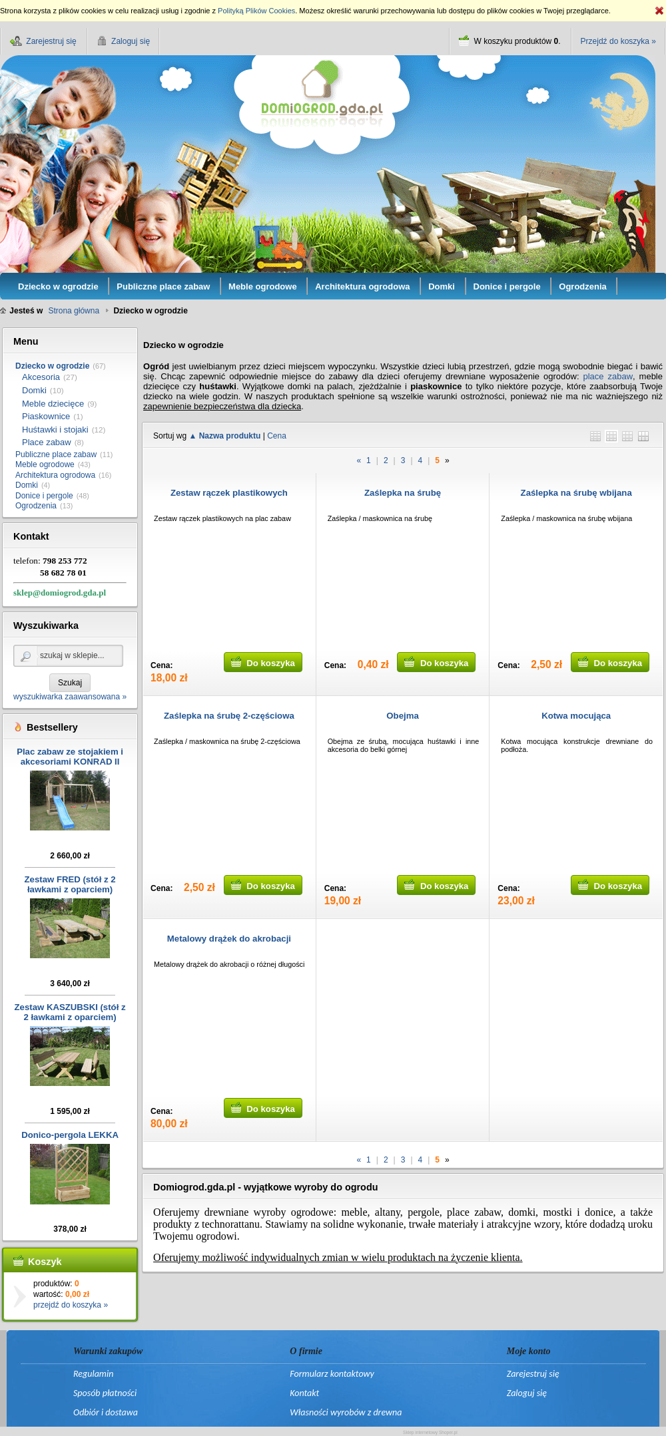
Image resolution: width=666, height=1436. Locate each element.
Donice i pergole (44, 495)
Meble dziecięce (53, 404)
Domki (34, 390)
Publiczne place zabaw (56, 454)
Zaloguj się (527, 1393)
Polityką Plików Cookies (256, 11)
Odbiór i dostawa (105, 1412)
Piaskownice (46, 416)
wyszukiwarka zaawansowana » (70, 696)
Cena (276, 436)
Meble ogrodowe (45, 464)
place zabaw (608, 376)
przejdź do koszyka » (70, 1305)
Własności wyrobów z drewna (346, 1412)
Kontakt (304, 1393)
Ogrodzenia (36, 505)
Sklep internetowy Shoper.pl (430, 1432)
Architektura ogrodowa (55, 475)
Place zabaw (46, 442)
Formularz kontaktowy (332, 1373)
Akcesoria (41, 377)
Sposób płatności (105, 1393)
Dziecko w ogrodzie (52, 366)
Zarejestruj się (533, 1373)
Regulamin (93, 1373)
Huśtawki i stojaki (55, 430)
